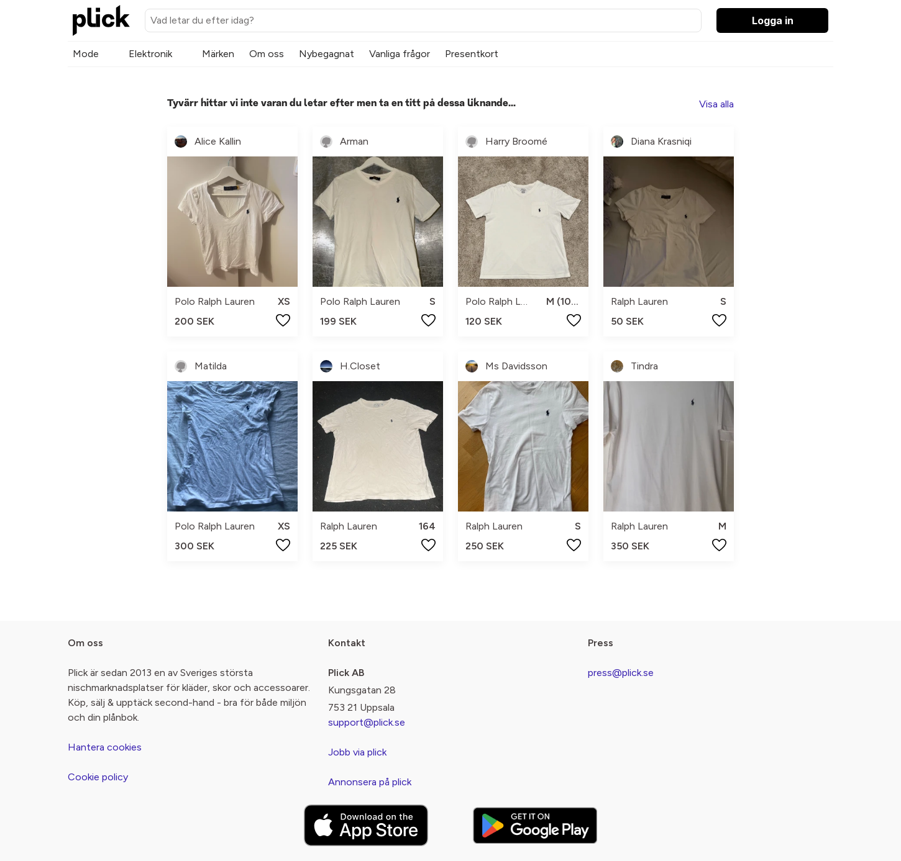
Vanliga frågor (399, 54)
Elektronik (150, 54)
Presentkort (471, 54)
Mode (86, 54)
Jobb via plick (357, 752)
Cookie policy (98, 777)
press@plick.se (621, 672)
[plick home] (101, 20)
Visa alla (716, 104)
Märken (218, 54)
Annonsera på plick (369, 782)
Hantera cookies (105, 747)
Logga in (773, 20)
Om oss (266, 54)
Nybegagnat (326, 54)
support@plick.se (366, 722)
